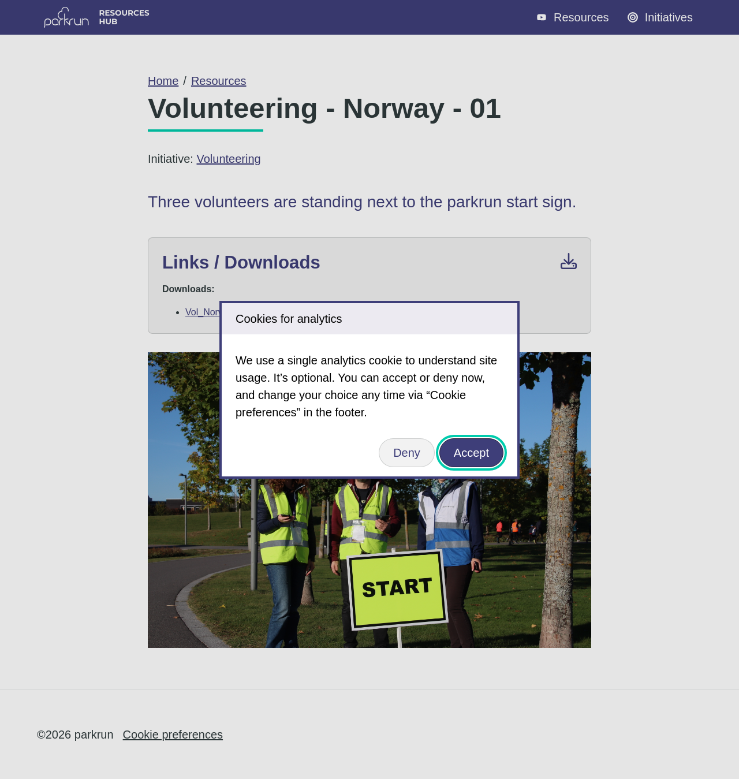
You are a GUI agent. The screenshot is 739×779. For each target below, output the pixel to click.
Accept (471, 452)
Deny (406, 452)
